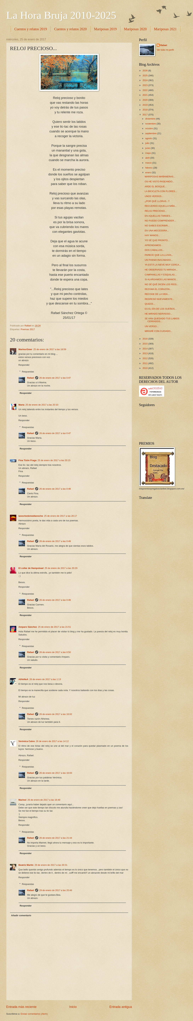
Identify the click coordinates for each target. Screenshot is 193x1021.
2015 (145, 343)
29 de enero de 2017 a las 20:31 (51, 865)
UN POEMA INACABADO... (159, 260)
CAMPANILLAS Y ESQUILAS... (161, 274)
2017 (145, 114)
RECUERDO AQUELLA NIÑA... (161, 206)
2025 (145, 75)
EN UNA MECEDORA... (157, 230)
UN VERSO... (151, 326)
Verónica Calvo (26, 741)
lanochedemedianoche (30, 516)
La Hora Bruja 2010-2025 (61, 15)
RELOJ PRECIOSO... (156, 211)
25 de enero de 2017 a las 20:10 (41, 404)
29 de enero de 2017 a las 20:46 (55, 890)
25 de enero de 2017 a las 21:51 (54, 627)
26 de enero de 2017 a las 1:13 (45, 679)
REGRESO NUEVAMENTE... (159, 299)
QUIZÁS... (150, 304)
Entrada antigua (120, 1007)
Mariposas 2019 (105, 29)
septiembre (151, 133)
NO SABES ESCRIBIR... (157, 225)
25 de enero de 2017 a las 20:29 (61, 568)
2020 (145, 100)
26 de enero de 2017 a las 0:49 (55, 541)
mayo (148, 153)
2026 (145, 70)
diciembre (150, 118)
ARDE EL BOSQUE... (156, 186)
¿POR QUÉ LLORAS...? (157, 201)
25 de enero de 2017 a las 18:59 (49, 349)
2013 (145, 353)
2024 (145, 80)
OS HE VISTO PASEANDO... (159, 181)
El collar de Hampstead (31, 568)
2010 (145, 368)
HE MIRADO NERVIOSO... (158, 313)
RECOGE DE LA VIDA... (157, 294)
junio (148, 148)
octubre (149, 128)
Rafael (30, 378)
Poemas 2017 (28, 329)
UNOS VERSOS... (154, 196)
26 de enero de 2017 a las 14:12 (52, 741)
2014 (145, 348)
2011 (145, 363)
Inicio (73, 1007)
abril (147, 157)
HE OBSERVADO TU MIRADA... (161, 269)
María (21, 404)
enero (148, 172)
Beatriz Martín (25, 865)
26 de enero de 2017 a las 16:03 (55, 773)
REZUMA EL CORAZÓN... (158, 289)
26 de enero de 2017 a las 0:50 (55, 652)
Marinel (22, 799)
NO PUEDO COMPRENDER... (160, 220)
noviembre (151, 123)
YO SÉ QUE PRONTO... (157, 240)
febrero (149, 167)
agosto (149, 138)
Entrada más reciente (21, 1007)
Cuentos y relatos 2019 (30, 29)
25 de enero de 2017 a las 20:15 (54, 460)
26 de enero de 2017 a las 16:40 (43, 799)
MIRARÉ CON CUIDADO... (158, 331)
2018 (145, 109)
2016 (145, 338)
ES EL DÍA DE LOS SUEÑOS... (161, 308)
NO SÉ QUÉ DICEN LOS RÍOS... (161, 284)
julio (147, 143)
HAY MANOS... (152, 235)
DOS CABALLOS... (154, 250)
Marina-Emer (25, 349)
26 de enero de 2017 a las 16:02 (55, 714)
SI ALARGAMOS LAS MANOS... (161, 279)
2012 (145, 358)
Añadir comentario (21, 915)
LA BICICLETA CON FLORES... (161, 191)
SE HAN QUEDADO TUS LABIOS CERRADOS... (162, 320)
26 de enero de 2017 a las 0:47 (55, 378)
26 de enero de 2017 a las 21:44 (55, 838)
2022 (145, 90)
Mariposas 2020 (135, 29)
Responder (24, 365)
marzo (148, 162)
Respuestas (28, 371)
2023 (145, 85)
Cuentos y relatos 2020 (70, 29)
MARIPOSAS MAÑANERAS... (160, 176)
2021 (145, 95)
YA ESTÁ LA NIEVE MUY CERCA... (163, 264)
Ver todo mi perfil (165, 50)
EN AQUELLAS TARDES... (158, 216)
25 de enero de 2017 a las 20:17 (60, 516)
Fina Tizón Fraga (27, 460)
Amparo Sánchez (27, 627)
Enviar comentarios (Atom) (34, 1014)
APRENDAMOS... (154, 245)
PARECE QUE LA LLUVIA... (159, 255)
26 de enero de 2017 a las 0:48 (55, 488)
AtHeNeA (23, 679)
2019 (145, 105)
